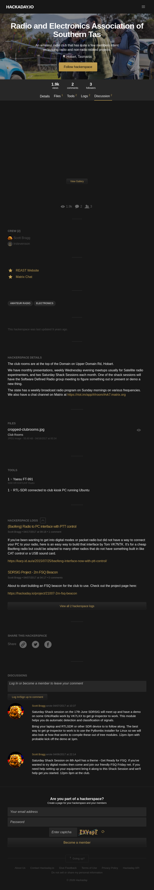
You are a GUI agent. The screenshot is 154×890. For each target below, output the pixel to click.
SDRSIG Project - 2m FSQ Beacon (33, 572)
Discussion (103, 96)
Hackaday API (131, 867)
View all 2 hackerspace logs (77, 606)
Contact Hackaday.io (42, 867)
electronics (44, 303)
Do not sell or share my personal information (76, 872)
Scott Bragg (19, 238)
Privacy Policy (110, 867)
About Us (20, 867)
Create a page (55, 803)
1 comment (55, 531)
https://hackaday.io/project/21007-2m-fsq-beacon (42, 593)
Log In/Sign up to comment (27, 696)
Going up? (77, 858)
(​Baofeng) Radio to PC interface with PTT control (42, 526)
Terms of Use (89, 867)
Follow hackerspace (78, 67)
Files (58, 96)
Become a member (76, 842)
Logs (85, 96)
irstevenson (19, 243)
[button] (143, 7)
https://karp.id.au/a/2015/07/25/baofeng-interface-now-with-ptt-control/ (57, 561)
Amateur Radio (20, 303)
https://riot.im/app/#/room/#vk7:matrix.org (96, 394)
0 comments (56, 577)
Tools (72, 96)
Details (45, 96)
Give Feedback (68, 867)
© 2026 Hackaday (77, 880)
